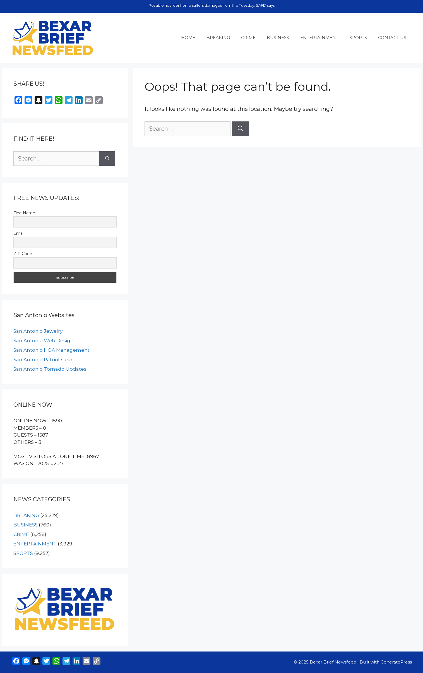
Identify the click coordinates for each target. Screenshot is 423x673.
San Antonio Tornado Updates (49, 369)
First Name (24, 212)
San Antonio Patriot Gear (43, 359)
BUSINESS (278, 37)
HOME (188, 37)
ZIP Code (22, 253)
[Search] (240, 128)
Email (18, 233)
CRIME (248, 37)
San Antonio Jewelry (38, 331)
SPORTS (358, 37)
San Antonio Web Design (43, 340)
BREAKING (218, 37)
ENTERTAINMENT (319, 37)
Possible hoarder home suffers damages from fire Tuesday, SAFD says (212, 5)
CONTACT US (392, 37)
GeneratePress (396, 662)
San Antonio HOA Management (51, 350)
